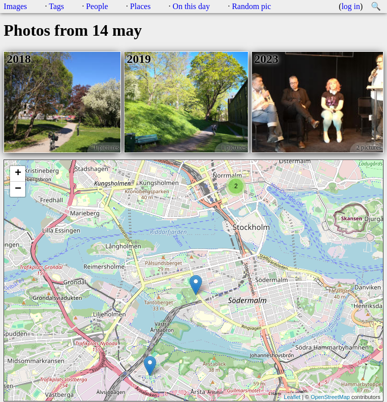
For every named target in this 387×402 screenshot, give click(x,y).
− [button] (18, 189)
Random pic (251, 6)
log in (351, 6)
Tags (56, 6)
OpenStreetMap (330, 397)
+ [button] (18, 173)
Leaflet (292, 397)
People (97, 6)
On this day (191, 6)
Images (15, 6)
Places (140, 6)
